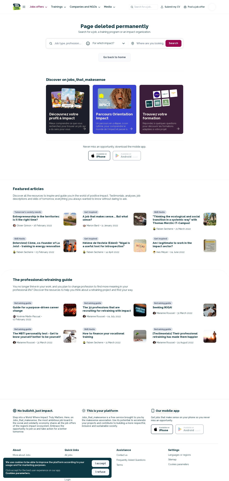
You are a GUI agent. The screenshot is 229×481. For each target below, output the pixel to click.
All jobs (68, 455)
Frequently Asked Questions (131, 460)
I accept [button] (100, 463)
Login (68, 479)
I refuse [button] (100, 471)
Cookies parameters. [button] (18, 473)
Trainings (59, 7)
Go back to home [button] (114, 57)
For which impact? (109, 43)
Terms (119, 465)
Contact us (122, 455)
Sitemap (172, 459)
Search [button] (173, 43)
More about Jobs (21, 455)
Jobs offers (39, 7)
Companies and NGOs (85, 7)
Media (110, 7)
